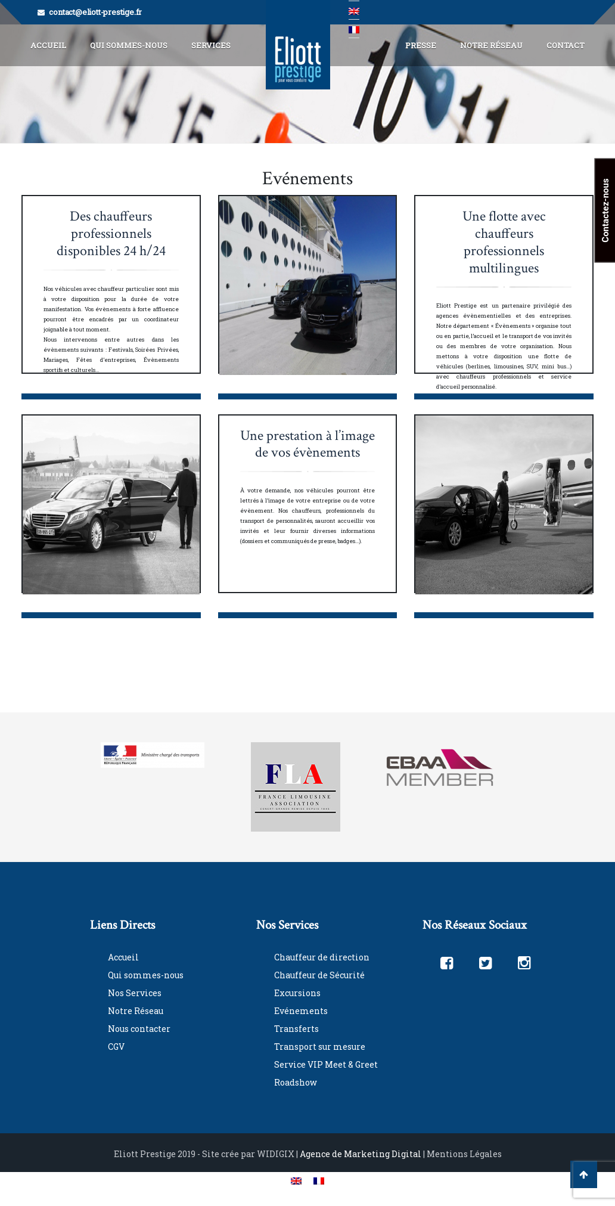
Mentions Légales (464, 1154)
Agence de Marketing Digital (360, 1154)
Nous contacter (139, 1028)
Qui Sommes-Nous (128, 45)
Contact (565, 45)
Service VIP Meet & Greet (326, 1064)
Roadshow (295, 1082)
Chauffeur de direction (321, 957)
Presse (420, 45)
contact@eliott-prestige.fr (95, 12)
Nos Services (134, 993)
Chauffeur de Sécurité (319, 975)
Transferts (296, 1028)
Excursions (297, 993)
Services (211, 45)
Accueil (48, 45)
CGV (116, 1046)
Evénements (301, 1010)
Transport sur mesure (319, 1046)
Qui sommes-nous (146, 975)
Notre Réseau (491, 45)
